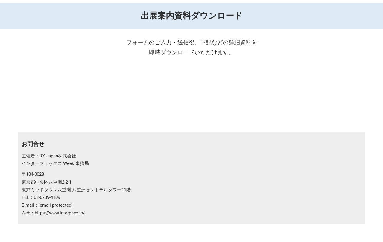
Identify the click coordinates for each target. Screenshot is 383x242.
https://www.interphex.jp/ (60, 213)
